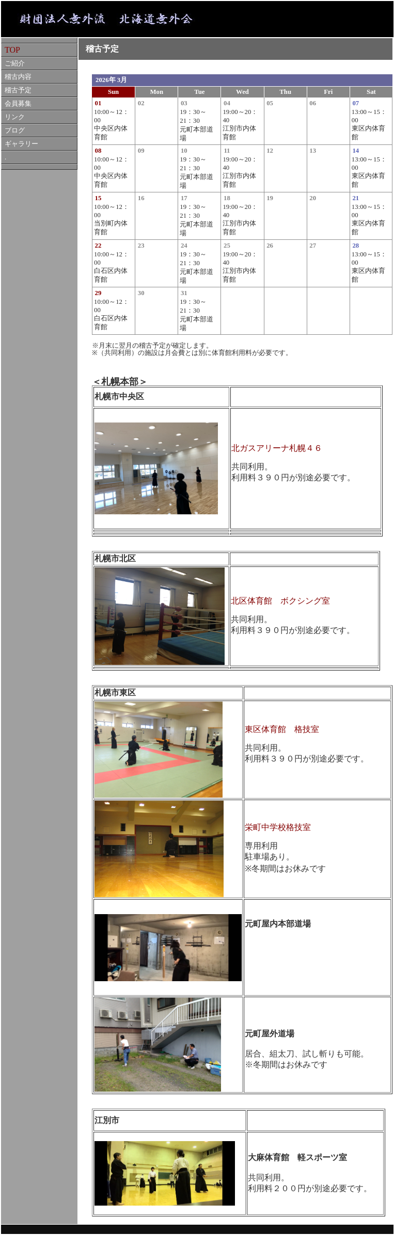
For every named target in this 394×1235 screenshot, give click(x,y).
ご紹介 (15, 63)
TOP (12, 49)
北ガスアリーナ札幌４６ (276, 448)
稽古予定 (18, 90)
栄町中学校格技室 (278, 827)
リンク (15, 117)
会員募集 (18, 103)
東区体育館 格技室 (282, 729)
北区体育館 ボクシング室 (280, 600)
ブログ (15, 130)
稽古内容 (18, 76)
